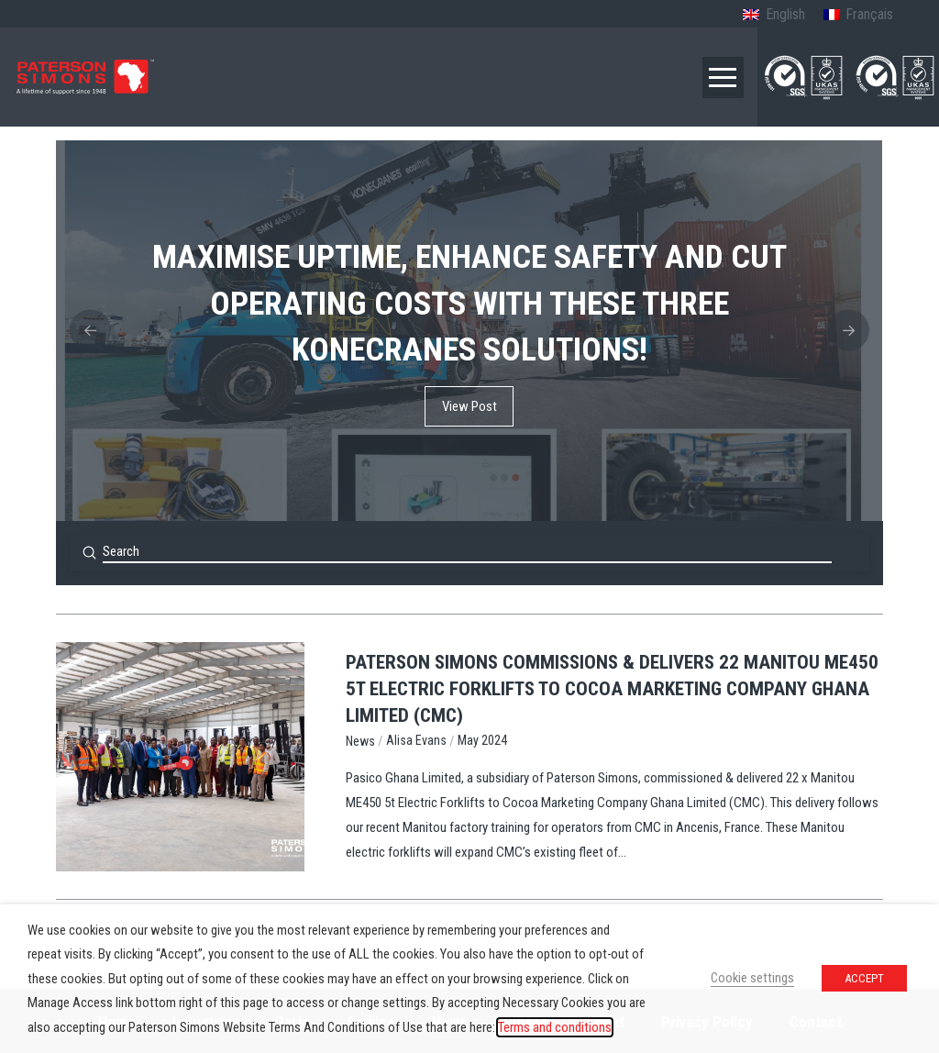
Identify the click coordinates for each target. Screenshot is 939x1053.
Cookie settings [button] (752, 978)
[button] (723, 77)
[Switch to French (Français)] (858, 15)
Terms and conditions (555, 1027)
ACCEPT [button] (864, 978)
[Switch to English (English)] (773, 15)
